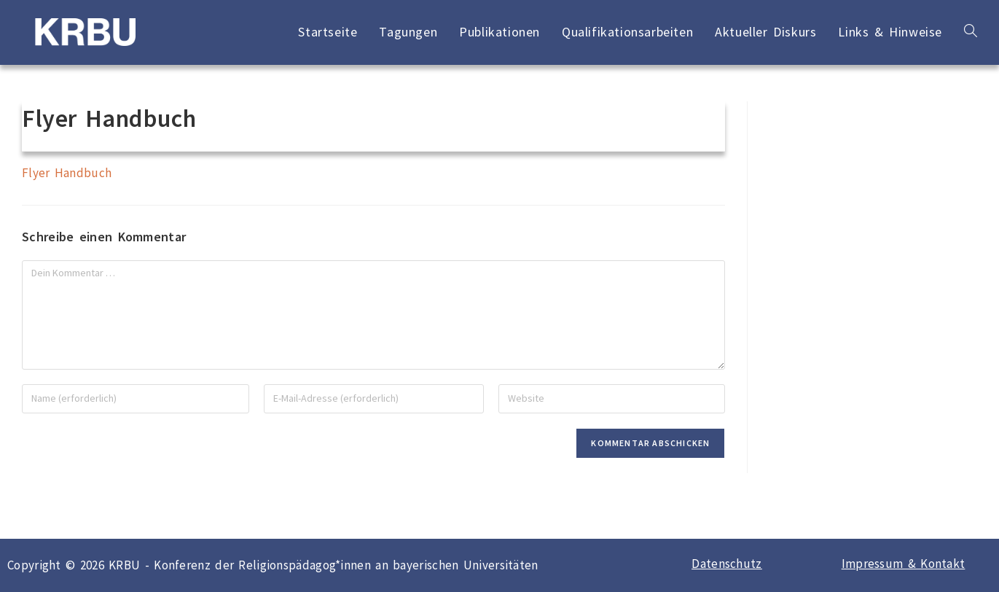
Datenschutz (726, 564)
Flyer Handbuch (66, 173)
